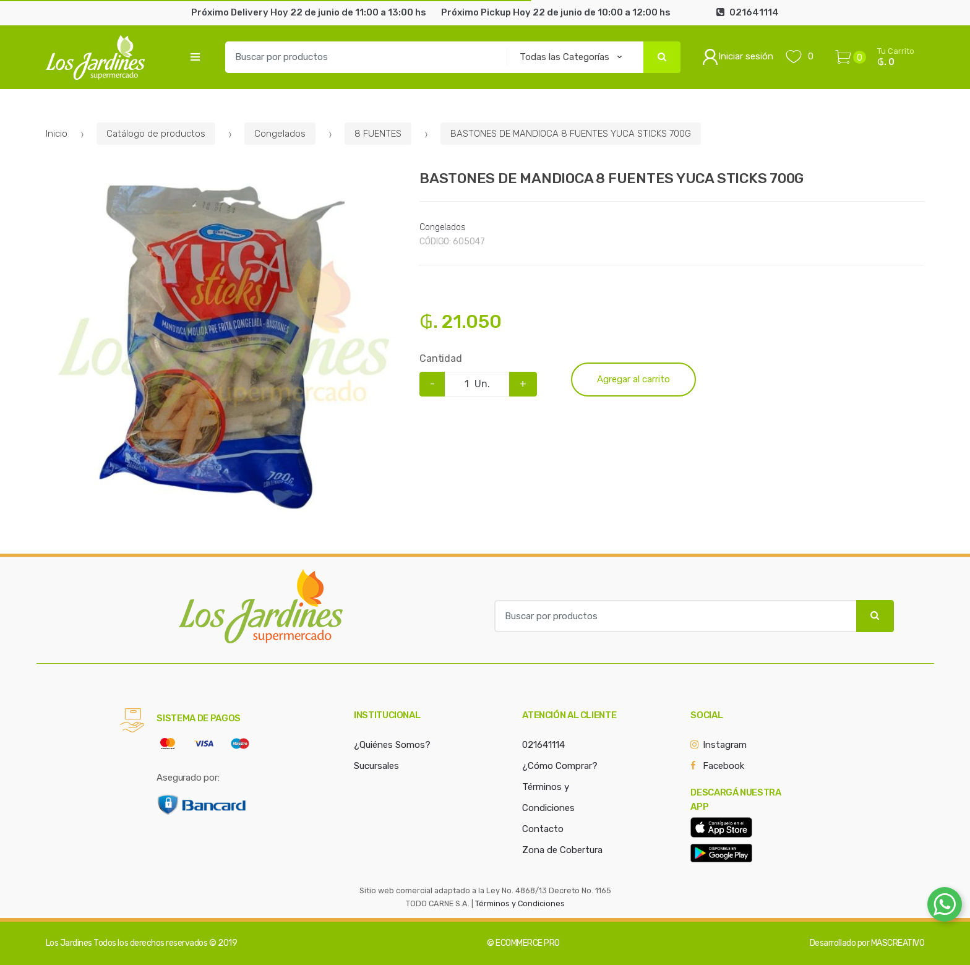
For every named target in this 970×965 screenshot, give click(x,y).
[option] (223, 350)
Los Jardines (69, 943)
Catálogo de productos (155, 133)
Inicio (56, 133)
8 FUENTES (377, 133)
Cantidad (440, 358)
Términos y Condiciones (520, 903)
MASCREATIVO (898, 943)
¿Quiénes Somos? (392, 744)
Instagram (725, 744)
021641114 (543, 744)
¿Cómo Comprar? (560, 765)
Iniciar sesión (737, 57)
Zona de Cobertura (562, 850)
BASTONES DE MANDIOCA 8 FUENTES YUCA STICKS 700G (570, 133)
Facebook (723, 765)
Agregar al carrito (633, 379)
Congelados (280, 133)
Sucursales (376, 765)
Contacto (543, 828)
